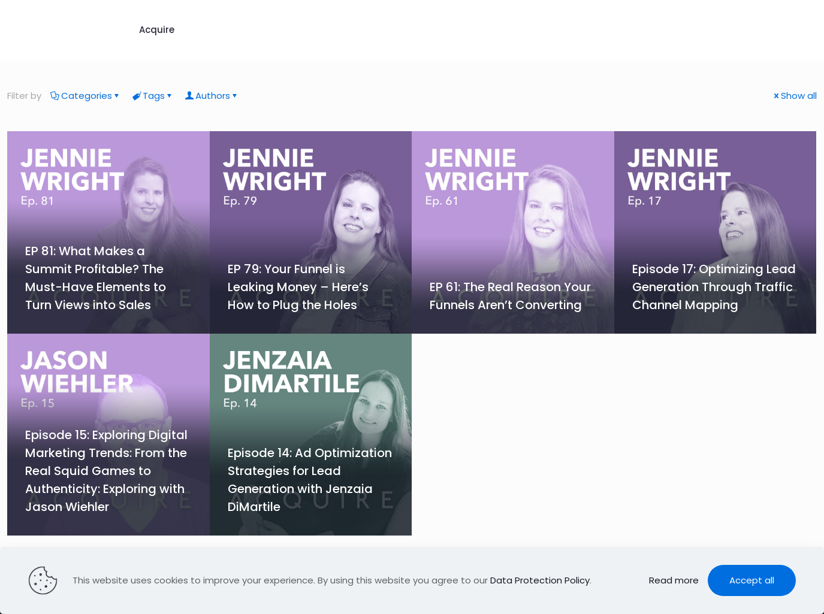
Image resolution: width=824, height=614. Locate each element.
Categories (85, 95)
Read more (674, 580)
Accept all (751, 580)
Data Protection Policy (540, 580)
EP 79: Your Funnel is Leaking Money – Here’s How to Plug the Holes (298, 287)
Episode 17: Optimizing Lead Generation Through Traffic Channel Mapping (714, 287)
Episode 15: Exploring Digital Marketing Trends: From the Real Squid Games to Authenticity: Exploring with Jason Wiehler (106, 471)
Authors (212, 95)
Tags (153, 95)
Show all (794, 95)
